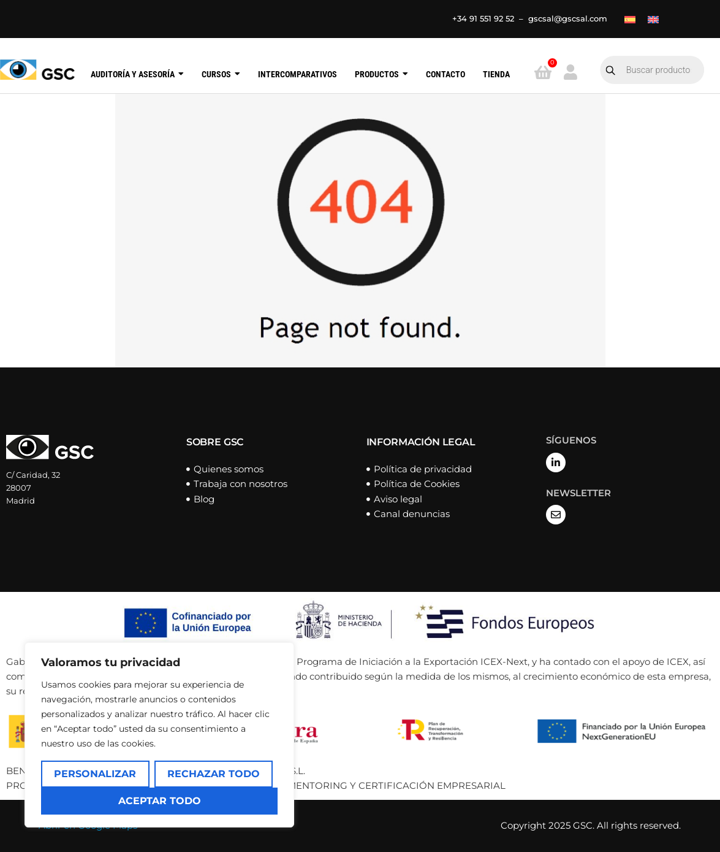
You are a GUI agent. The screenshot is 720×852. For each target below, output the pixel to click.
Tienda (496, 74)
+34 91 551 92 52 (483, 18)
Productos (381, 74)
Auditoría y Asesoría (137, 74)
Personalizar (95, 774)
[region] (159, 734)
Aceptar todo (159, 801)
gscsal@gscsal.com (567, 18)
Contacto (445, 74)
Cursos (221, 74)
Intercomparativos (297, 74)
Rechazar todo (213, 774)
